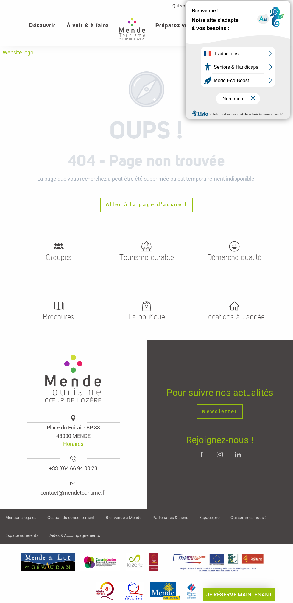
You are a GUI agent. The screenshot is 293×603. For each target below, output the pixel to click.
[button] (269, 25)
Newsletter (220, 411)
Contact (264, 6)
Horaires (73, 444)
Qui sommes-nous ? (192, 6)
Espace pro (234, 6)
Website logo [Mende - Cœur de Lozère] (18, 52)
